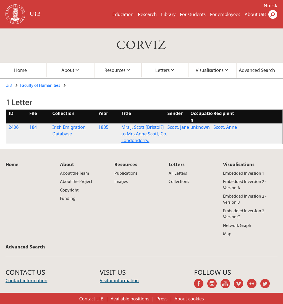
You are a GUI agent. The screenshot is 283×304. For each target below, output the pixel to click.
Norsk (270, 5)
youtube (227, 284)
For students (193, 14)
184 (33, 127)
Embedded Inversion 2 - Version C (244, 213)
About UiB (255, 14)
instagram (214, 284)
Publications (125, 173)
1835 (103, 127)
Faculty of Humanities (40, 85)
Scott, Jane (178, 127)
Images (121, 181)
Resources (114, 70)
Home (12, 164)
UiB (9, 85)
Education (122, 14)
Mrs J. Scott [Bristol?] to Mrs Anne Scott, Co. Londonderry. (144, 133)
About (67, 70)
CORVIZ (141, 45)
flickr (253, 284)
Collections (179, 181)
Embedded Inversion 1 (243, 173)
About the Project (76, 181)
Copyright (69, 190)
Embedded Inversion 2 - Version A (244, 184)
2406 (14, 127)
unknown (200, 127)
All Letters (178, 173)
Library (168, 14)
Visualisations (210, 70)
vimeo (240, 284)
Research (147, 14)
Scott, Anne (225, 127)
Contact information (26, 280)
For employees (225, 14)
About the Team (74, 173)
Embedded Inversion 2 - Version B (244, 199)
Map (227, 233)
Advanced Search (25, 246)
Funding (67, 198)
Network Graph (237, 225)
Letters (162, 70)
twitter (267, 284)
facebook (200, 284)
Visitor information (119, 280)
